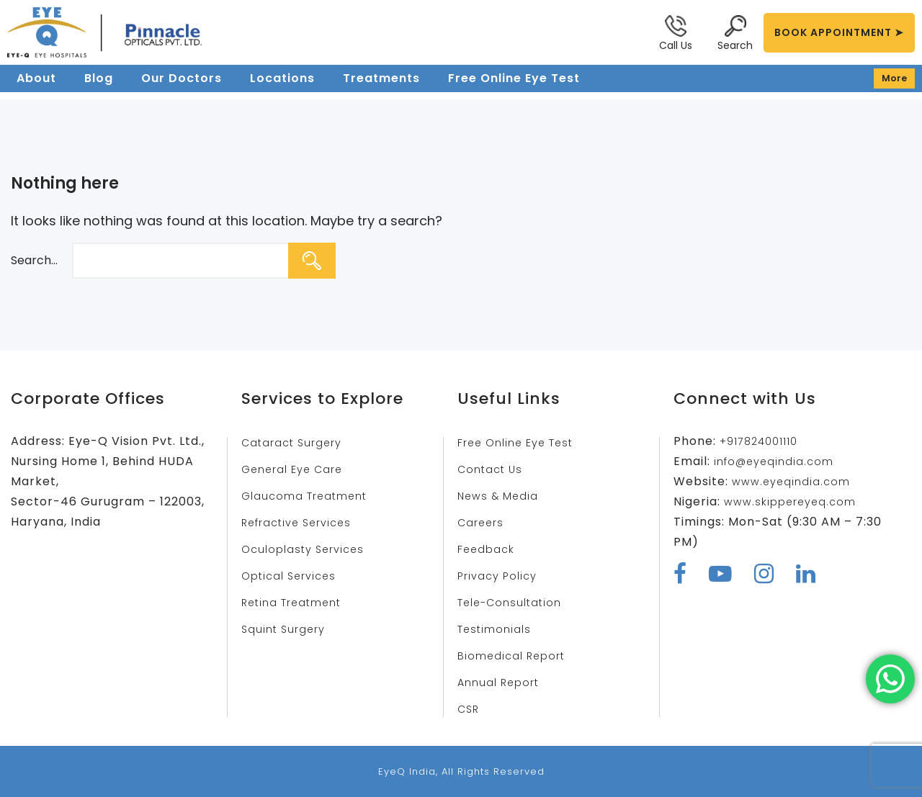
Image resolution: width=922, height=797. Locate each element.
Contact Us (493, 469)
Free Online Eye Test (514, 87)
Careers (483, 522)
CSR (469, 709)
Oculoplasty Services (308, 549)
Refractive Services (302, 522)
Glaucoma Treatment (310, 495)
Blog (98, 87)
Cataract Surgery (296, 442)
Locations (282, 87)
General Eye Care (297, 469)
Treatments (381, 87)
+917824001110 (763, 441)
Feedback (488, 549)
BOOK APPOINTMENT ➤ (839, 32)
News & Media (501, 495)
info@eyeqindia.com (777, 461)
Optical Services (293, 575)
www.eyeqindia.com (794, 481)
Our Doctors (181, 87)
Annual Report (502, 682)
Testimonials (497, 629)
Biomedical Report (515, 655)
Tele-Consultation (515, 602)
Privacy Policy (501, 575)
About (36, 87)
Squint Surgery (287, 629)
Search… (34, 260)
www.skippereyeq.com (795, 501)
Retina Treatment (297, 602)
